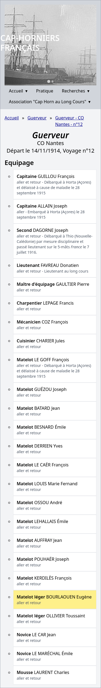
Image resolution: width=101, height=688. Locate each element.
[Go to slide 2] (52, 81)
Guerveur (37, 118)
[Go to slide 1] (48, 81)
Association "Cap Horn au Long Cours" (49, 102)
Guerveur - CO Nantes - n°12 (69, 121)
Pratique (44, 91)
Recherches (75, 91)
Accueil (18, 91)
